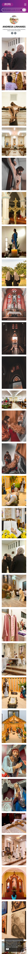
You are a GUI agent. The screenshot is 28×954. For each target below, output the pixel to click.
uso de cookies (15, 946)
